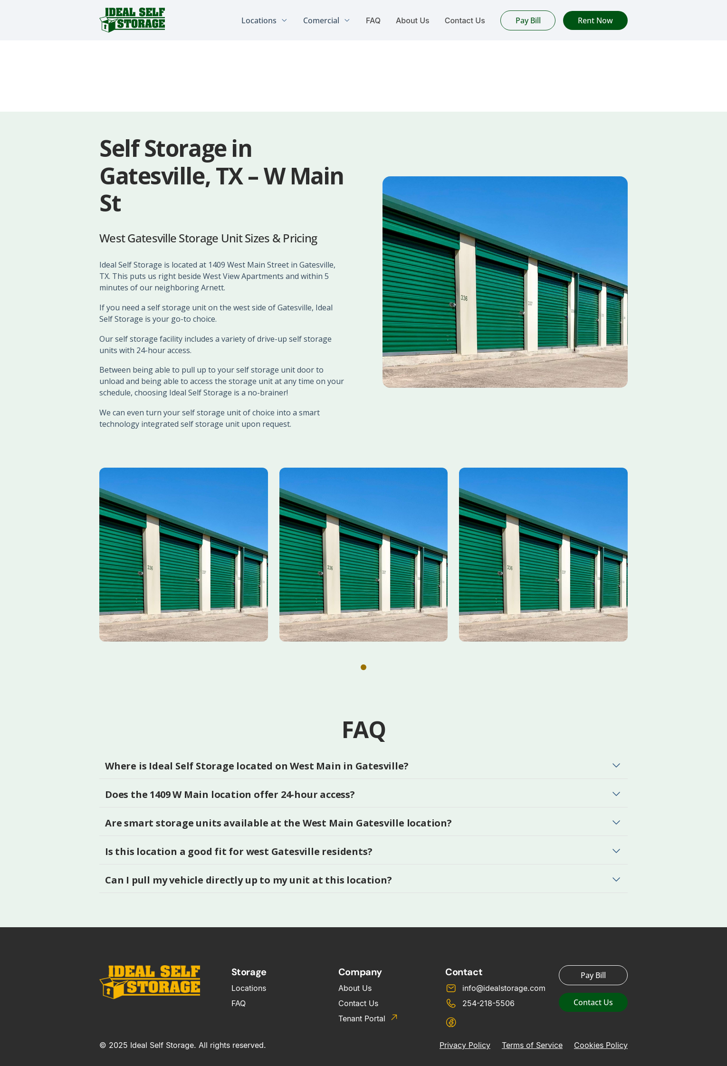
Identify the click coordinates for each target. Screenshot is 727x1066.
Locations (248, 988)
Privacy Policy (465, 1045)
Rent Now (595, 20)
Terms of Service (532, 1045)
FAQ (373, 20)
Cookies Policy (601, 1045)
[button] (363, 667)
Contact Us (465, 20)
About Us (413, 20)
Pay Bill (528, 20)
